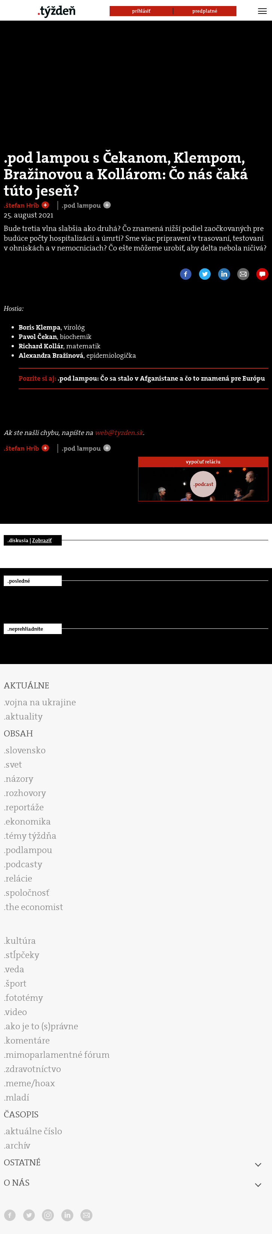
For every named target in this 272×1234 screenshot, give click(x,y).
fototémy (24, 998)
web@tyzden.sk (119, 432)
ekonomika (28, 822)
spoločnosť (27, 893)
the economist (34, 907)
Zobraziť (42, 540)
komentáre (28, 1041)
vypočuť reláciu (203, 462)
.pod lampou (82, 205)
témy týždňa (31, 836)
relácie (19, 879)
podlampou (29, 850)
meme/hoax (30, 1083)
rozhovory (26, 793)
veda (14, 969)
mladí (17, 1098)
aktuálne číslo (34, 1131)
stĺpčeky (22, 955)
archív (18, 1146)
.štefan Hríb (22, 205)
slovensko (26, 750)
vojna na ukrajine (40, 702)
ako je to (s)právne (42, 1026)
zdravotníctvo (33, 1069)
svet (14, 765)
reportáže (25, 807)
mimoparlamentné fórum (58, 1055)
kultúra (21, 941)
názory (19, 779)
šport (16, 984)
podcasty (24, 864)
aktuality (24, 717)
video (16, 1012)
